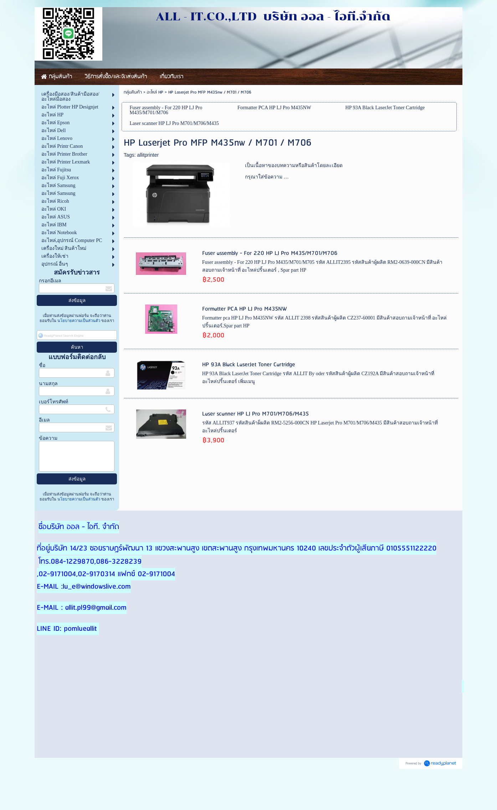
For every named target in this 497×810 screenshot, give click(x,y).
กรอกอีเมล (50, 280)
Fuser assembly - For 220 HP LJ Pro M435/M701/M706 (270, 253)
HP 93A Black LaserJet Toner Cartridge (248, 364)
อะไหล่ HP (155, 92)
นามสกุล (48, 383)
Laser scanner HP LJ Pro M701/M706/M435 (255, 414)
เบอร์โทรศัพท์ (53, 401)
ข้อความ (48, 438)
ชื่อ (42, 365)
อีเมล (44, 420)
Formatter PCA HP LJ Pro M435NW (244, 309)
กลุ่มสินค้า (133, 92)
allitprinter (148, 155)
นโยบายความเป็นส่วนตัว (78, 320)
